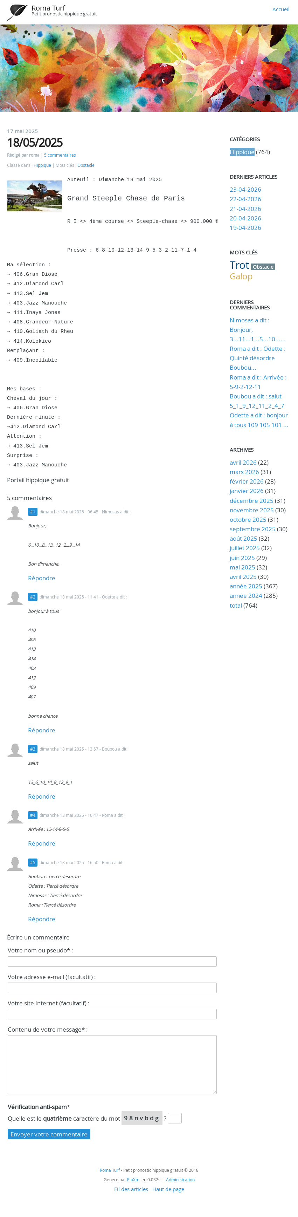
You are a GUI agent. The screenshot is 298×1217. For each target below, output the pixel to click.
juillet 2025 (245, 548)
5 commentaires (60, 155)
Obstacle (86, 165)
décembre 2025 (251, 501)
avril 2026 (243, 462)
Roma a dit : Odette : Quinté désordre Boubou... (258, 357)
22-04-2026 (245, 199)
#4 (32, 815)
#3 (32, 749)
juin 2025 (242, 558)
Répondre (41, 578)
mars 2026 (244, 472)
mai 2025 (242, 567)
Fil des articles (131, 1188)
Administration (180, 1179)
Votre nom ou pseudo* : (40, 950)
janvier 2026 (247, 491)
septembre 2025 (253, 529)
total (236, 605)
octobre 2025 (248, 519)
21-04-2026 (245, 209)
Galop (241, 276)
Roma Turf (48, 8)
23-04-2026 (245, 189)
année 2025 (246, 586)
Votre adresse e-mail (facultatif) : (52, 977)
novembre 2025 (252, 510)
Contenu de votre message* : (48, 1029)
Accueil (281, 9)
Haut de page (168, 1188)
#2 (32, 597)
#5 (32, 862)
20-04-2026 (245, 218)
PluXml (133, 1179)
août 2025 (243, 538)
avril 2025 (243, 577)
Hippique (42, 165)
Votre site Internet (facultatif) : (49, 1003)
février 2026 (247, 481)
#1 (32, 511)
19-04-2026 (245, 228)
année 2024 (246, 596)
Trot (239, 265)
